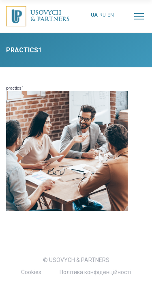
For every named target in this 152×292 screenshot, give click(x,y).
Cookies (31, 272)
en (110, 15)
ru (102, 15)
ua (94, 15)
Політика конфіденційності (95, 272)
